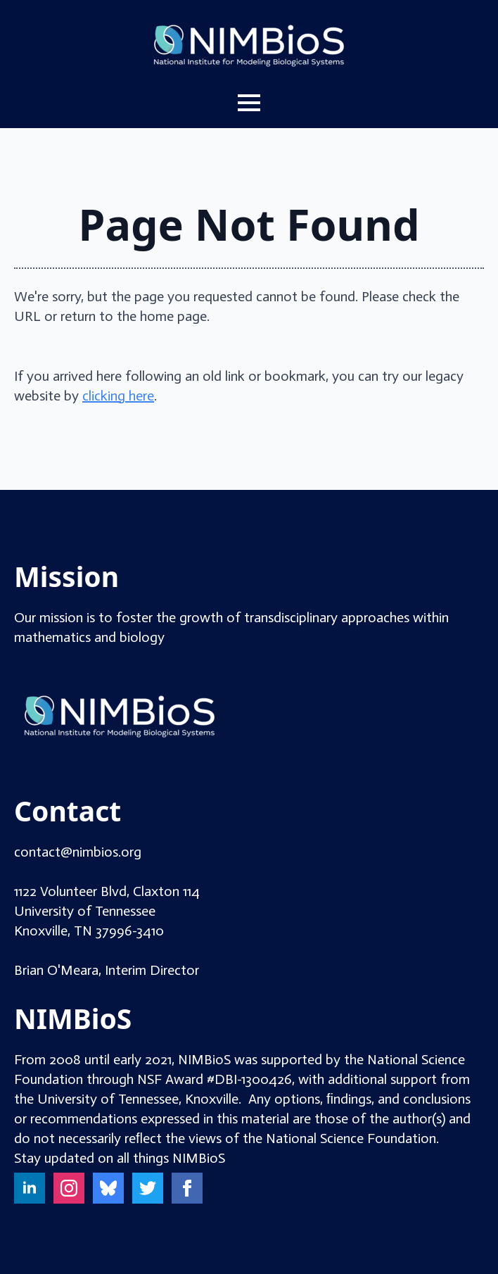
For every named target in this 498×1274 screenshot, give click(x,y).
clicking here (118, 395)
